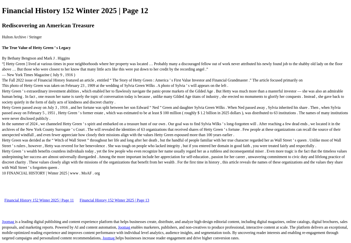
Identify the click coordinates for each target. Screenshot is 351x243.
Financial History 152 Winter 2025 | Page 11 (39, 200)
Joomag (8, 222)
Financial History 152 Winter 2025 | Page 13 (114, 200)
